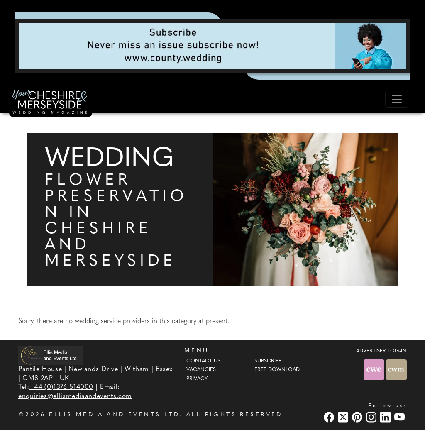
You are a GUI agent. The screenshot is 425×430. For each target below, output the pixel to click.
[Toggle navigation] (396, 99)
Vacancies (201, 369)
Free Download (277, 369)
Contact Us (203, 361)
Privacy (197, 378)
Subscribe (267, 361)
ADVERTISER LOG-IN (381, 351)
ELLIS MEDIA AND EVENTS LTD (114, 415)
